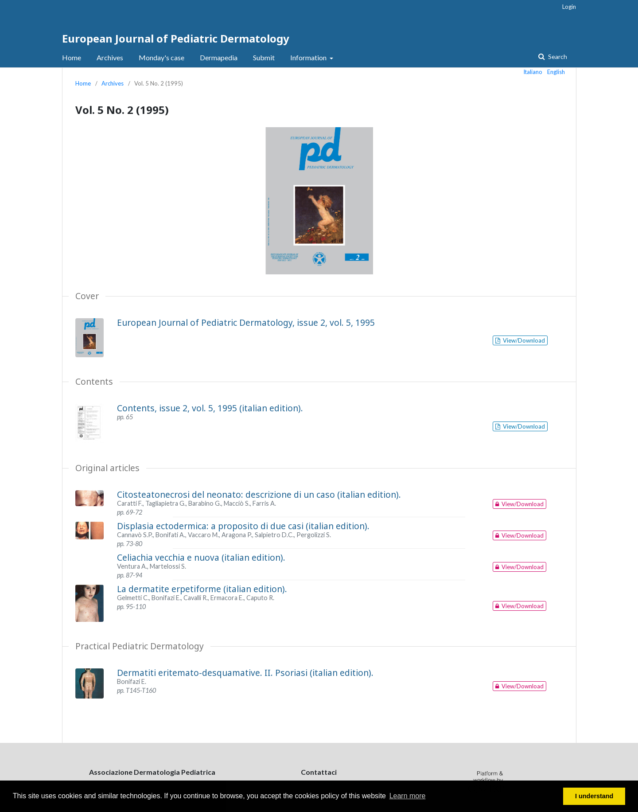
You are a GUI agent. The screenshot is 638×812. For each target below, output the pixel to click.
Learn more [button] (407, 796)
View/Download (523, 340)
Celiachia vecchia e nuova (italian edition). (201, 557)
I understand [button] (594, 796)
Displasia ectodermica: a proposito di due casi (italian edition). (243, 526)
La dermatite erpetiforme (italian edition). (202, 589)
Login (569, 6)
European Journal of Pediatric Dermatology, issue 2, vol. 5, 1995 (246, 322)
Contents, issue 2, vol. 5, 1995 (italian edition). (210, 408)
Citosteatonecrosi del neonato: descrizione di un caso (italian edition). (259, 494)
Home (71, 57)
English (556, 71)
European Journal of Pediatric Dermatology (175, 38)
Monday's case (161, 57)
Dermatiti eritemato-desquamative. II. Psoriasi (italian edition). (245, 673)
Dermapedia (218, 57)
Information (309, 57)
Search (557, 56)
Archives (110, 57)
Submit (264, 57)
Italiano (533, 71)
